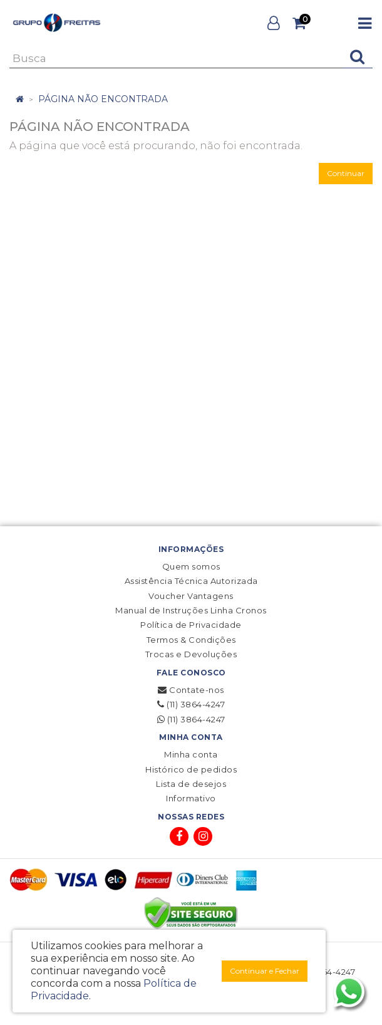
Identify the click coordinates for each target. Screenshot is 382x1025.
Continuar (345, 173)
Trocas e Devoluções (191, 654)
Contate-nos (191, 690)
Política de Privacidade (191, 625)
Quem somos (191, 566)
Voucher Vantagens (191, 596)
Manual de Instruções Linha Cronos (191, 610)
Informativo (191, 798)
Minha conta (191, 754)
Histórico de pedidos (191, 769)
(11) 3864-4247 (191, 704)
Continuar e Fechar (264, 971)
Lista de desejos (191, 784)
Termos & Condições (191, 640)
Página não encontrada (103, 99)
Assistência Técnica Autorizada (191, 581)
